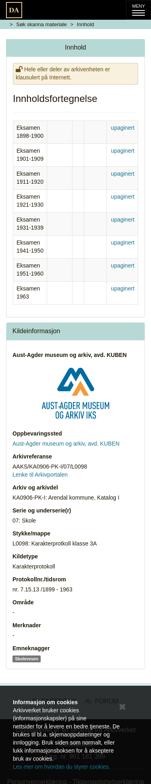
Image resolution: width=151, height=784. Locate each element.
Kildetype (25, 556)
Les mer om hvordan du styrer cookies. (61, 766)
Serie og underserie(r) (41, 510)
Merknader (26, 625)
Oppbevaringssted (37, 433)
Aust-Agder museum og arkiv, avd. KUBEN (69, 355)
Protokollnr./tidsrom (39, 579)
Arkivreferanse (32, 456)
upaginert (122, 127)
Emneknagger (31, 648)
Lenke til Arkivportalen (40, 474)
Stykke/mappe (31, 533)
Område (23, 602)
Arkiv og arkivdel (35, 487)
